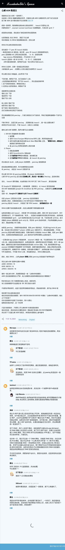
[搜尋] (62, 4)
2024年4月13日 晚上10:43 (21, 410)
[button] (62, 11)
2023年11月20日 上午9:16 (30, 369)
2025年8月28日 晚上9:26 (21, 497)
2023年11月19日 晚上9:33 (24, 362)
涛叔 (11, 410)
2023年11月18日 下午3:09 (30, 348)
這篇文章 (30, 21)
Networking (23, 320)
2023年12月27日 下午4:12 (32, 394)
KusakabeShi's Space (20, 4)
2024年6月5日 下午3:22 (20, 463)
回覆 (11, 336)
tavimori (13, 385)
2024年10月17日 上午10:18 (30, 483)
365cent (19, 483)
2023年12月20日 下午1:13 (24, 385)
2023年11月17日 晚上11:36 (21, 341)
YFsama (13, 362)
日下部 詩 (19, 348)
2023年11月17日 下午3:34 (24, 328)
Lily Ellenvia (20, 394)
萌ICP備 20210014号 (57, 546)
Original (32, 320)
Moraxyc (13, 328)
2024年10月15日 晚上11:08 (31, 472)
